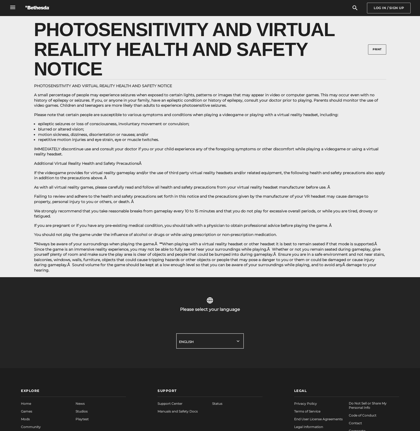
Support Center (170, 404)
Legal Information (308, 427)
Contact (355, 423)
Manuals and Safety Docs (178, 411)
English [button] (186, 342)
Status (217, 404)
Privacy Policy (305, 404)
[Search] (355, 8)
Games (26, 411)
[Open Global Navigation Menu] (12, 7)
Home (26, 404)
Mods (25, 419)
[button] (73, 391)
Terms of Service (307, 411)
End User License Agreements (318, 419)
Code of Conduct (362, 415)
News (80, 404)
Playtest (82, 419)
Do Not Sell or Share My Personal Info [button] (368, 405)
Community (31, 427)
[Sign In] (389, 8)
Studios (82, 411)
